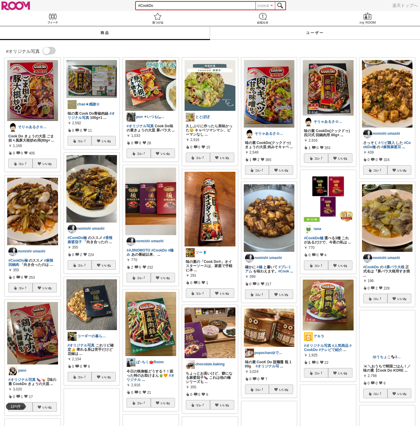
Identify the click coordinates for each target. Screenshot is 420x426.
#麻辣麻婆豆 (391, 147)
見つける (157, 18)
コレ (22, 163)
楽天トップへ (405, 5)
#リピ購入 (386, 143)
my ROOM (367, 18)
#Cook (283, 271)
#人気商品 (340, 346)
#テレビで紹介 (330, 350)
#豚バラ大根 (394, 267)
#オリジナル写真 (22, 380)
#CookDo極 (18, 260)
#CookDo (159, 250)
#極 (259, 267)
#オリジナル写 (267, 366)
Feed (52, 18)
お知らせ (262, 18)
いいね (46, 163)
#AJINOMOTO (138, 250)
